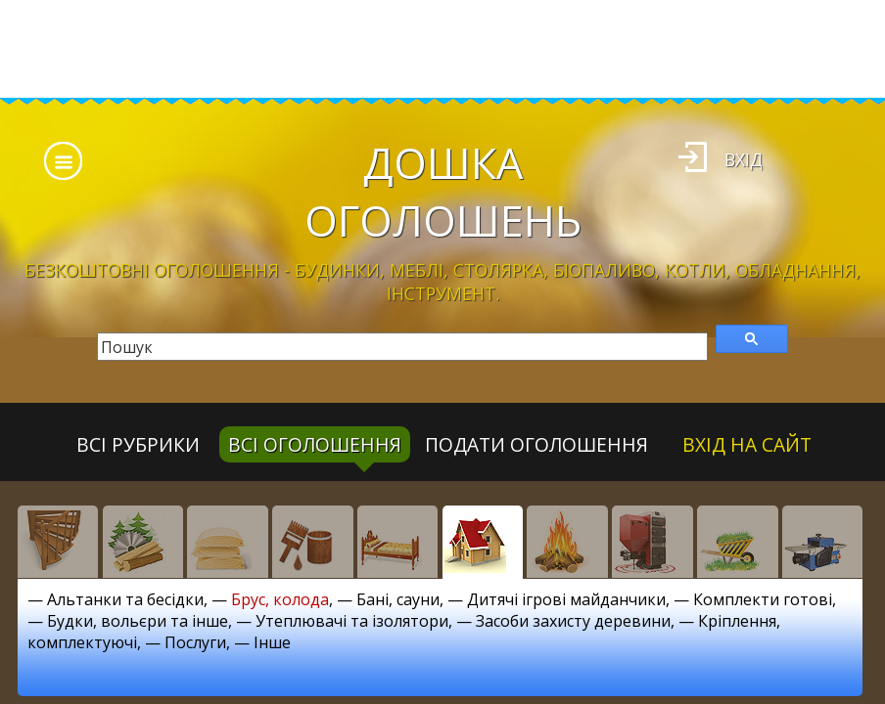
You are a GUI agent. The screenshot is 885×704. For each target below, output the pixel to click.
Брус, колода (280, 599)
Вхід (743, 159)
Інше (272, 642)
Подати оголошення (536, 444)
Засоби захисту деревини (573, 621)
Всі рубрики (138, 444)
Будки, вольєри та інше (137, 621)
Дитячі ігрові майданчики (566, 599)
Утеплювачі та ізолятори (352, 621)
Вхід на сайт (747, 444)
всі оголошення (314, 444)
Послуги (195, 642)
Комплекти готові (762, 599)
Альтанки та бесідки (125, 599)
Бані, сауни (398, 599)
